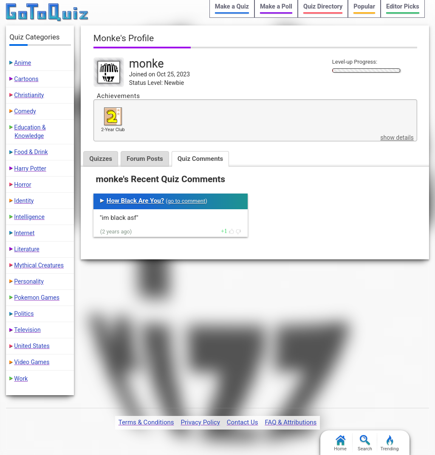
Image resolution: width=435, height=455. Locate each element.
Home (340, 443)
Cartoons (26, 79)
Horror (22, 184)
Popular (364, 6)
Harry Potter (30, 168)
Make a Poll (276, 6)
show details (396, 137)
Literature (26, 249)
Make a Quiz (232, 6)
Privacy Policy (200, 422)
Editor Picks (402, 6)
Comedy (25, 111)
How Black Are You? (135, 201)
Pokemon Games (36, 297)
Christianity (29, 95)
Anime (22, 62)
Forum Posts (145, 159)
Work (21, 378)
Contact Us (242, 422)
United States (31, 346)
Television (27, 329)
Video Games (31, 362)
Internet (24, 233)
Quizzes (100, 159)
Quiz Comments (200, 159)
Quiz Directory (322, 6)
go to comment (186, 201)
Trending (390, 443)
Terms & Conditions (146, 422)
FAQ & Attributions (290, 422)
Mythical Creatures (39, 265)
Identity (24, 200)
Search (365, 443)
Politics (24, 313)
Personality (28, 281)
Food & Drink (31, 152)
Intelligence (29, 216)
